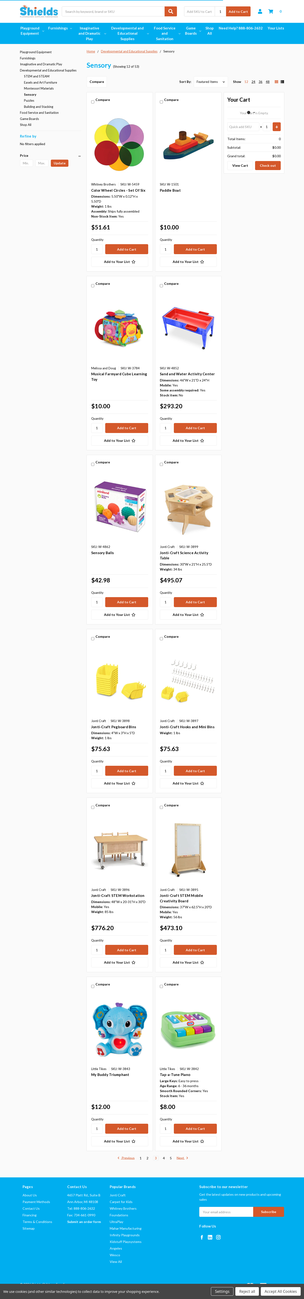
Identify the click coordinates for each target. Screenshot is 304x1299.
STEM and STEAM (36, 76)
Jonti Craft (118, 1195)
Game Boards (192, 31)
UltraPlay (116, 1222)
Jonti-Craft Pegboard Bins (113, 727)
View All (116, 1262)
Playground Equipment (31, 31)
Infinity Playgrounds (125, 1235)
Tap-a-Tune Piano (175, 1074)
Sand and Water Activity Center (187, 374)
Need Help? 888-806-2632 (241, 28)
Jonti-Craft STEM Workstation (117, 895)
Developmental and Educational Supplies (129, 33)
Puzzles (29, 100)
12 (246, 82)
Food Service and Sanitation (167, 33)
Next (182, 1158)
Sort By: (185, 82)
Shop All (209, 31)
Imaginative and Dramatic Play (91, 33)
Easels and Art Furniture (40, 82)
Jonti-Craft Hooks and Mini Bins (187, 727)
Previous (126, 1158)
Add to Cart (238, 12)
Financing (30, 1215)
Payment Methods (36, 1202)
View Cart (240, 165)
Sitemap (29, 1228)
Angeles (116, 1248)
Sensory (30, 94)
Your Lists (276, 28)
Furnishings (60, 28)
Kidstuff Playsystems (126, 1242)
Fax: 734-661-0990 (81, 1215)
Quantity (97, 240)
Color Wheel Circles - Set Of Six (118, 190)
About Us (30, 1195)
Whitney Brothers (123, 1208)
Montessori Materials (39, 88)
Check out (268, 165)
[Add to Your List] (119, 262)
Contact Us (31, 1208)
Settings (222, 1291)
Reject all (247, 1291)
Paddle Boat (170, 190)
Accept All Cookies (281, 1291)
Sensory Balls (102, 553)
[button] (50, 155)
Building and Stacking (38, 107)
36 (260, 82)
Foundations (119, 1215)
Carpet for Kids (121, 1202)
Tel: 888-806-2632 (81, 1208)
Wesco (115, 1255)
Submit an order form (84, 1222)
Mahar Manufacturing (126, 1228)
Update (60, 163)
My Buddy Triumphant (110, 1074)
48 (268, 82)
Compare (97, 82)
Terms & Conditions (37, 1222)
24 (253, 82)
